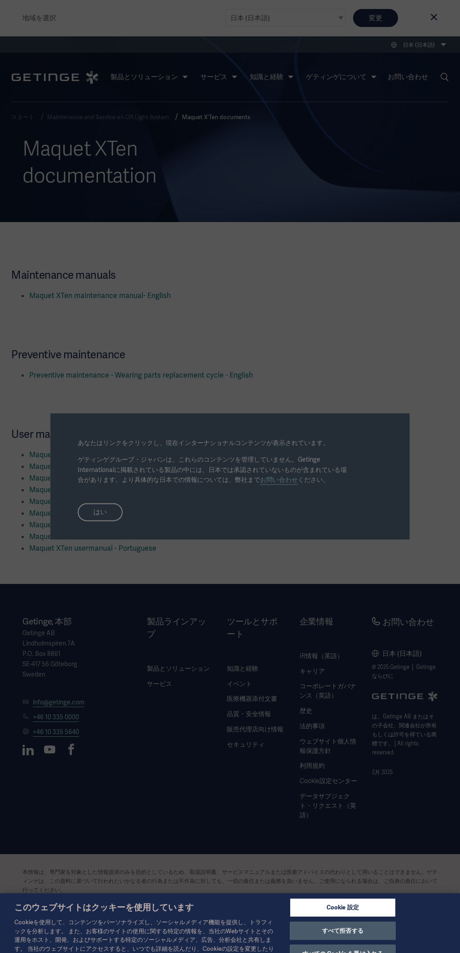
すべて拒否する (342, 938)
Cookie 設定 (343, 915)
